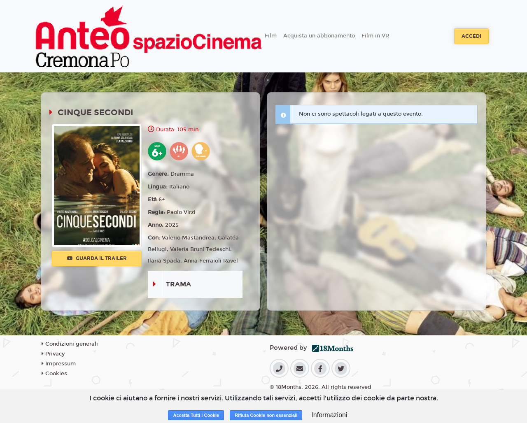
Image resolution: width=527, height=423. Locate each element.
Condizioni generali (70, 344)
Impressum (59, 363)
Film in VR (375, 36)
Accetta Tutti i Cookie (196, 415)
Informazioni (329, 414)
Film (271, 36)
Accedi (471, 36)
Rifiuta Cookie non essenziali (266, 415)
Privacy (53, 354)
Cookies (54, 373)
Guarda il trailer (97, 258)
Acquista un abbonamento (319, 36)
